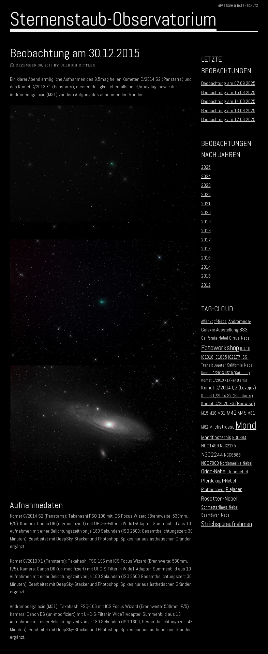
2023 (206, 185)
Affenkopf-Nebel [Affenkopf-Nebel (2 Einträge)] (214, 321)
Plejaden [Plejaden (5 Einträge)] (234, 489)
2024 (206, 176)
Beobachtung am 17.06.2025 (228, 119)
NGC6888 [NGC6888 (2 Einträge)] (232, 455)
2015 (206, 258)
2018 (206, 230)
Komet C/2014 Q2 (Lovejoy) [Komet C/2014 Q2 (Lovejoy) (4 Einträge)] (228, 388)
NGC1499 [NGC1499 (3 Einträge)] (210, 446)
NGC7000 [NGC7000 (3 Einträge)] (210, 463)
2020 (206, 212)
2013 (206, 276)
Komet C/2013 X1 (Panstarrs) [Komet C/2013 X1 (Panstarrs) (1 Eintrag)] (224, 380)
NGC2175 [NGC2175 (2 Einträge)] (228, 446)
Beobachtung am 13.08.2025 (228, 110)
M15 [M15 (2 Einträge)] (204, 413)
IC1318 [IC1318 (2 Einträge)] (207, 357)
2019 (206, 222)
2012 (206, 285)
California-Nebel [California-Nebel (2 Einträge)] (214, 338)
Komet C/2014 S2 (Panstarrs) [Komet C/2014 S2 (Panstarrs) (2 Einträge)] (227, 396)
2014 (206, 267)
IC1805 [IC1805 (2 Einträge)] (220, 357)
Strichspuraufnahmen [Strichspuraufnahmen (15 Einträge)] (226, 524)
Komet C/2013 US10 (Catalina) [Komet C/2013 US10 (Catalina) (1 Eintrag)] (225, 373)
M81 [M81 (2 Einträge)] (251, 413)
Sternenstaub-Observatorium (113, 19)
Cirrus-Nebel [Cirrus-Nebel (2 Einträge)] (240, 338)
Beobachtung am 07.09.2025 (228, 83)
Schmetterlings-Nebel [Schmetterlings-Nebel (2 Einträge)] (219, 507)
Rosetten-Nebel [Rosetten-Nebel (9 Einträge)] (219, 498)
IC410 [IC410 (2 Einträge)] (245, 349)
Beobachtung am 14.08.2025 (228, 101)
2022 (206, 194)
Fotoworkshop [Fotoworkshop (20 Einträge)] (220, 347)
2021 (206, 203)
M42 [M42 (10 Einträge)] (231, 412)
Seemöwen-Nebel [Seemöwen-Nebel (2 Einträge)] (215, 515)
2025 (206, 167)
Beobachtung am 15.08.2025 (228, 92)
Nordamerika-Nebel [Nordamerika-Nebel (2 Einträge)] (236, 463)
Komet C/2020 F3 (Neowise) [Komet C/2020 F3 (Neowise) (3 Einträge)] (228, 403)
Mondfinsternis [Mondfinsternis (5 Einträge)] (216, 437)
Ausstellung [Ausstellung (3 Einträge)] (227, 330)
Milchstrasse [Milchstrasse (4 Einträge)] (222, 427)
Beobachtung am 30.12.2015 (75, 53)
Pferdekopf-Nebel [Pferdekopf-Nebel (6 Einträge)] (218, 480)
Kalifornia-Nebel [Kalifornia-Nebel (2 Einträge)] (240, 365)
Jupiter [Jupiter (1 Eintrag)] (220, 365)
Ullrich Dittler (77, 65)
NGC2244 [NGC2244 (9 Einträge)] (212, 454)
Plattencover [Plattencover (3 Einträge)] (213, 489)
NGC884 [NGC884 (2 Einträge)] (239, 438)
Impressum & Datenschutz (237, 5)
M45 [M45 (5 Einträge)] (242, 413)
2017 (206, 240)
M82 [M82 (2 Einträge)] (204, 427)
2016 (206, 249)
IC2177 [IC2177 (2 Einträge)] (234, 357)
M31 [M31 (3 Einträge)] (221, 413)
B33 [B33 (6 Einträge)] (243, 329)
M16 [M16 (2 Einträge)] (213, 413)
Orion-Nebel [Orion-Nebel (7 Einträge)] (213, 471)
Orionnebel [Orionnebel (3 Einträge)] (237, 472)
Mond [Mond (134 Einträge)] (246, 425)
